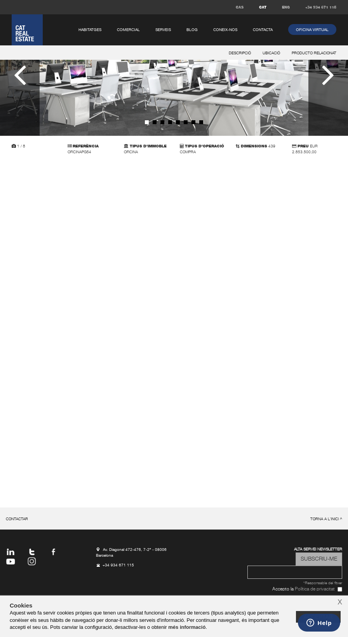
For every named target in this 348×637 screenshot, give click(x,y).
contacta (263, 30)
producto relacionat (314, 53)
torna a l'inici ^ (326, 519)
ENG (286, 7)
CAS (240, 7)
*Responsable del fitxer (322, 583)
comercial (128, 30)
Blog (192, 30)
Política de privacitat (315, 589)
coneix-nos (225, 30)
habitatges (89, 30)
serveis (163, 30)
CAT (262, 7)
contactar (17, 519)
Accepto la (303, 589)
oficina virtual (312, 30)
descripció (240, 53)
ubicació (271, 53)
